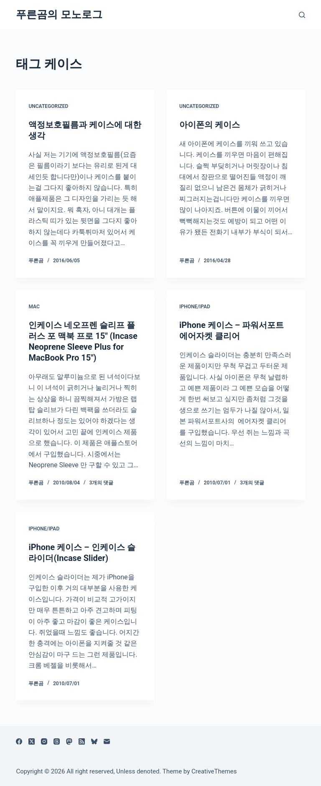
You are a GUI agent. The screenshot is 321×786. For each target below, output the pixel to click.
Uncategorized (48, 106)
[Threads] (57, 741)
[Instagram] (44, 741)
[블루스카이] (94, 741)
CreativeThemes (214, 771)
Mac (33, 307)
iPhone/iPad (194, 307)
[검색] (302, 15)
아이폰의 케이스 (209, 125)
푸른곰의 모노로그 (59, 14)
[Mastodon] (69, 741)
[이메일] (107, 741)
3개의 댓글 (101, 483)
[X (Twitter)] (31, 741)
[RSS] (82, 741)
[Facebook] (19, 741)
